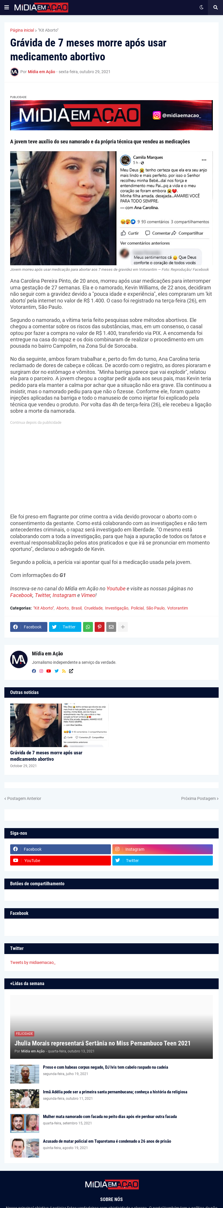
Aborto (62, 608)
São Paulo (155, 608)
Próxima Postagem (198, 798)
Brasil (76, 608)
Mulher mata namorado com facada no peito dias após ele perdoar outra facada (110, 1116)
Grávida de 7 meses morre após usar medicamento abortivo (46, 756)
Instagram (64, 595)
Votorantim (177, 608)
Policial (137, 608)
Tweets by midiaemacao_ (32, 962)
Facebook (21, 595)
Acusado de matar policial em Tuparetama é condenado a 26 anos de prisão (107, 1141)
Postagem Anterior (24, 798)
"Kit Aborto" (48, 30)
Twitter (42, 595)
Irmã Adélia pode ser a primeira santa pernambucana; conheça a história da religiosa (115, 1092)
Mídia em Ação (47, 653)
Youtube (116, 588)
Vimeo (88, 595)
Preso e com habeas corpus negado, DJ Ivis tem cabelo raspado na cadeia (105, 1067)
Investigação (116, 608)
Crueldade (93, 608)
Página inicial (22, 30)
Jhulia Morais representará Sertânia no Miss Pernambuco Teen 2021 (103, 1043)
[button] (6, 7)
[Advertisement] (111, 466)
